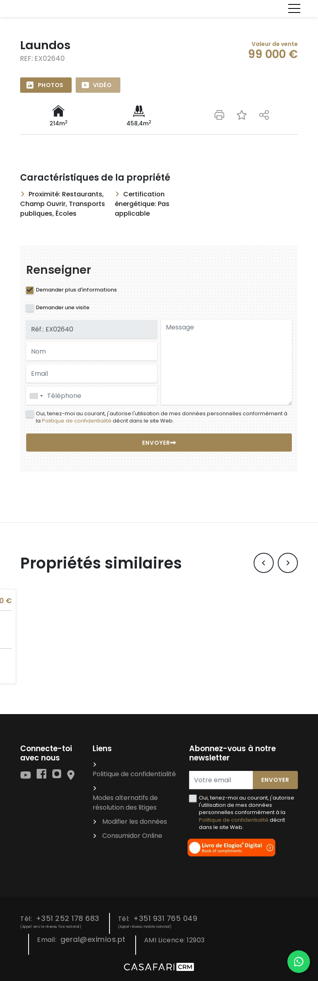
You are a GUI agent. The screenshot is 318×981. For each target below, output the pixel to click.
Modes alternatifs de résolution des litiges (125, 802)
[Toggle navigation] (294, 8)
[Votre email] (221, 780)
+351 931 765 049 (165, 918)
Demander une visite (62, 307)
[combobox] (92, 395)
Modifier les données (134, 821)
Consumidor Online (132, 835)
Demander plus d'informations (76, 290)
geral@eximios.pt (93, 939)
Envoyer (275, 780)
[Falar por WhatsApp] (298, 961)
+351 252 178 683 (67, 918)
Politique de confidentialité (77, 421)
